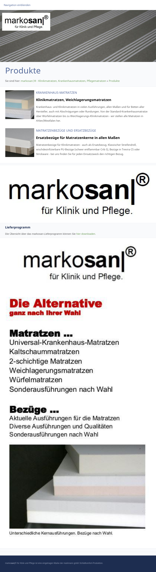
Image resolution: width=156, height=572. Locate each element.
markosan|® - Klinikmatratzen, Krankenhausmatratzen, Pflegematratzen (63, 80)
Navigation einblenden (17, 5)
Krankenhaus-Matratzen (56, 92)
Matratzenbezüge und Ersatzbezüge (66, 130)
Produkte (114, 80)
